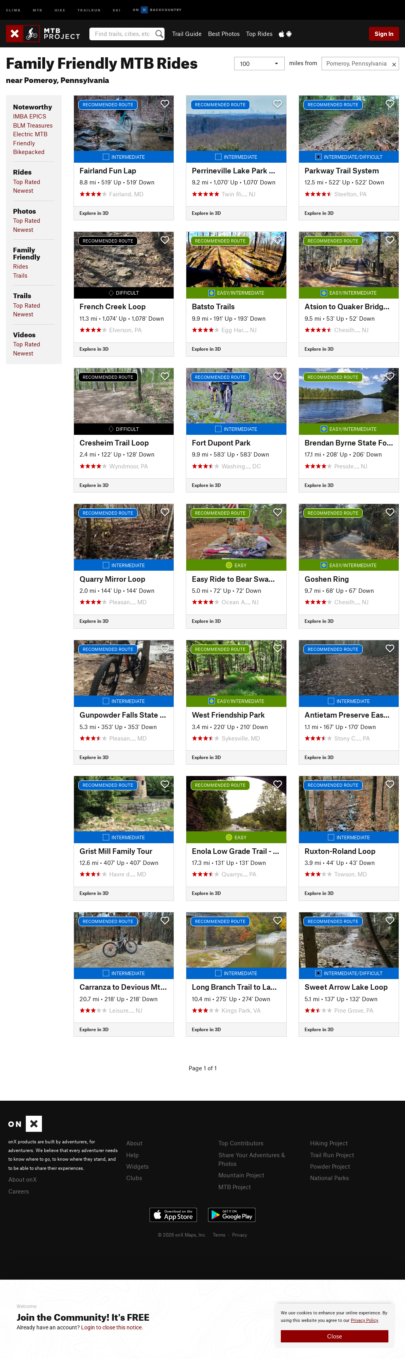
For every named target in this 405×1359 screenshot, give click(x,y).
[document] (334, 1325)
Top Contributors (240, 1143)
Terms (219, 1234)
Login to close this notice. (112, 1327)
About (134, 1143)
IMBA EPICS (29, 116)
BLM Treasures (33, 125)
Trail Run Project (332, 1154)
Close (334, 1336)
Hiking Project (329, 1143)
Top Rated (26, 181)
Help (132, 1154)
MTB (38, 9)
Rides (20, 266)
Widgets (137, 1166)
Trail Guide (187, 33)
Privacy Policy (364, 1320)
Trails (20, 275)
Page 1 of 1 (203, 1067)
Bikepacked (29, 151)
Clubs (134, 1177)
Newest (23, 190)
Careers (18, 1191)
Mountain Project (241, 1175)
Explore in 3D (93, 213)
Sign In (384, 33)
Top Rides (259, 33)
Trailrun (89, 9)
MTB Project (234, 1186)
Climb (13, 9)
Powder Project (330, 1166)
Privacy (239, 1234)
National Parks (329, 1177)
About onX (22, 1179)
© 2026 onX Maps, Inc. (182, 1234)
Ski (117, 9)
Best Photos (224, 33)
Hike (60, 9)
